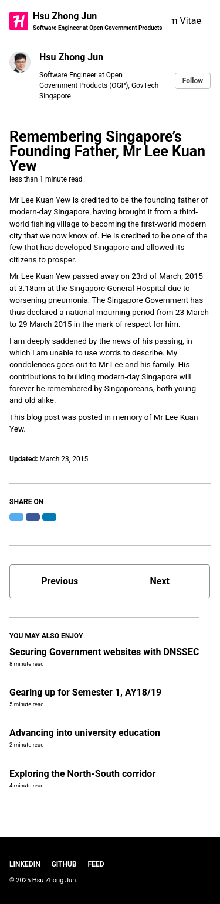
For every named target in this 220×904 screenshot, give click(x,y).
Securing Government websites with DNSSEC (104, 652)
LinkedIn (24, 864)
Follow (192, 81)
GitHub (64, 864)
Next (160, 581)
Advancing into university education (84, 732)
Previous (59, 581)
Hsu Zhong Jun (97, 21)
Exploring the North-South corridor (82, 773)
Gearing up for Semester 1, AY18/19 (85, 692)
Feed (96, 864)
